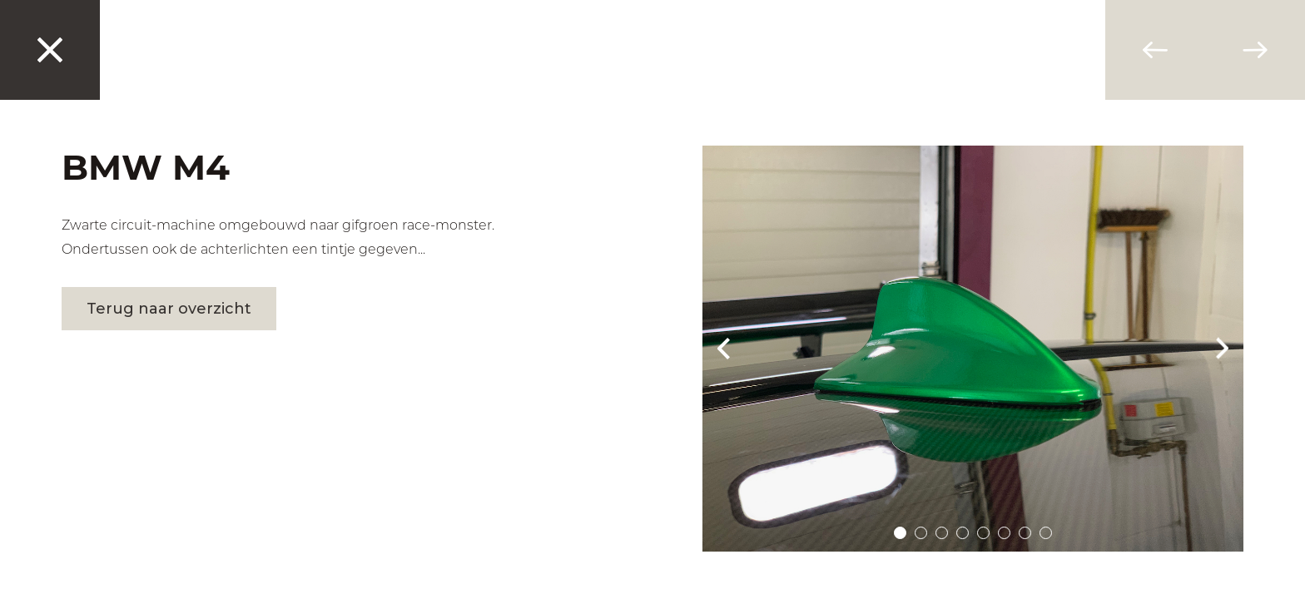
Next (1222, 349)
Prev (723, 349)
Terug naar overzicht (169, 309)
